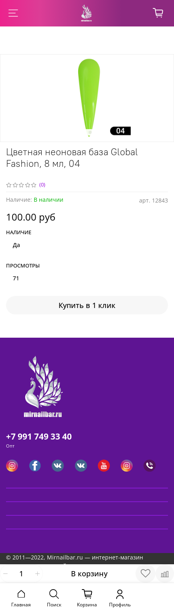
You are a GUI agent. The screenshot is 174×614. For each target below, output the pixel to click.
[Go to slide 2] (90, 132)
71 (16, 278)
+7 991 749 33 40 (39, 436)
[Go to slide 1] (83, 132)
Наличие (18, 232)
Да (16, 245)
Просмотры (23, 266)
